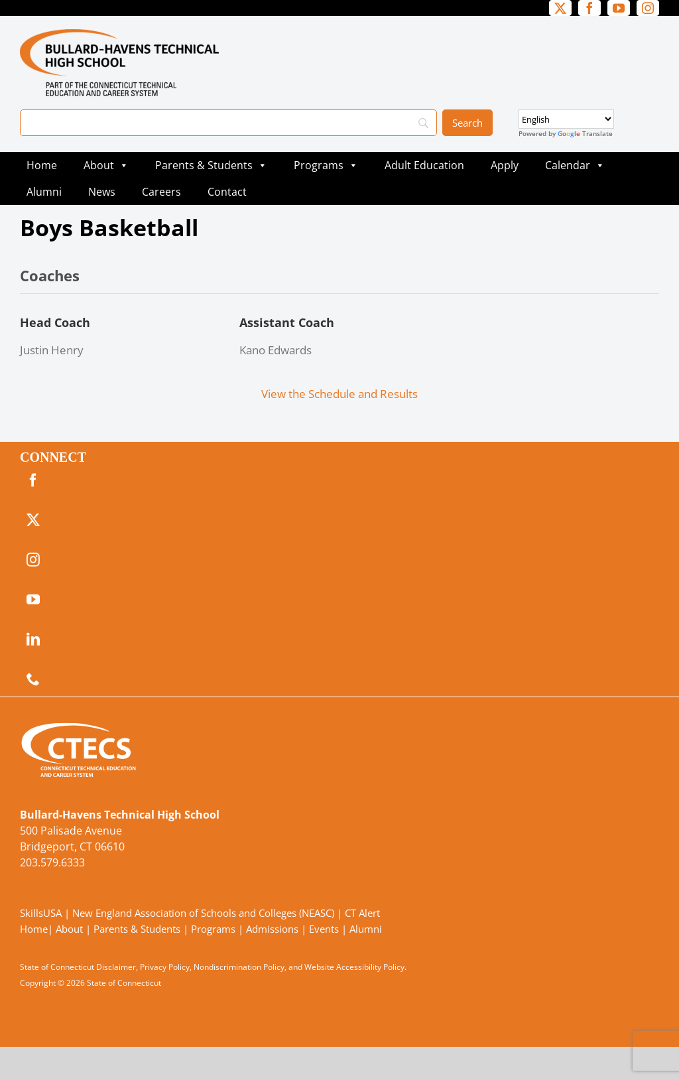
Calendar (575, 165)
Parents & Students (211, 165)
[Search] (228, 122)
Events (324, 928)
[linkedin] (33, 639)
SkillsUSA (42, 912)
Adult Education (424, 165)
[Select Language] (566, 119)
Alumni (44, 191)
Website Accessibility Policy (354, 967)
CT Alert (362, 912)
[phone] (33, 679)
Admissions (272, 928)
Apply (505, 165)
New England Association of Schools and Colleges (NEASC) (203, 912)
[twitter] (560, 8)
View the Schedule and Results (339, 393)
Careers (161, 191)
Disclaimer (116, 967)
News (101, 191)
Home (42, 165)
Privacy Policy (165, 967)
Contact (227, 191)
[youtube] (618, 8)
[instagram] (648, 8)
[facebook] (589, 8)
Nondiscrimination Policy (239, 967)
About (106, 165)
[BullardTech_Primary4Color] (119, 34)
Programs (326, 165)
